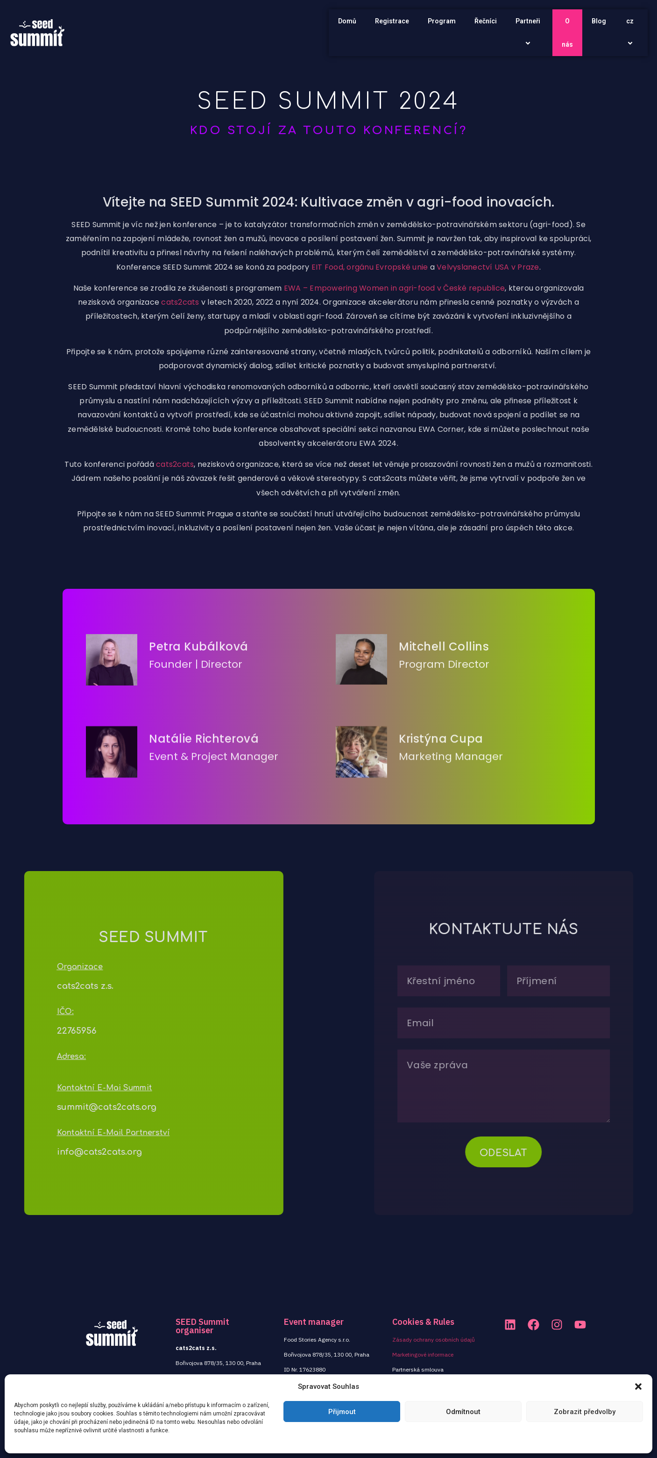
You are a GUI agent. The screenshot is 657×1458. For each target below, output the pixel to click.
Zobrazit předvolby (584, 1412)
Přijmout (342, 1412)
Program (442, 21)
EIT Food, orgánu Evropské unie (369, 304)
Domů (347, 21)
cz (631, 32)
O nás (567, 32)
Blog (599, 21)
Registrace (392, 21)
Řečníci (485, 21)
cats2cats (180, 339)
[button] (638, 1386)
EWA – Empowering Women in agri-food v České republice (394, 325)
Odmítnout (463, 1412)
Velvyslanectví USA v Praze (488, 304)
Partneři (529, 32)
